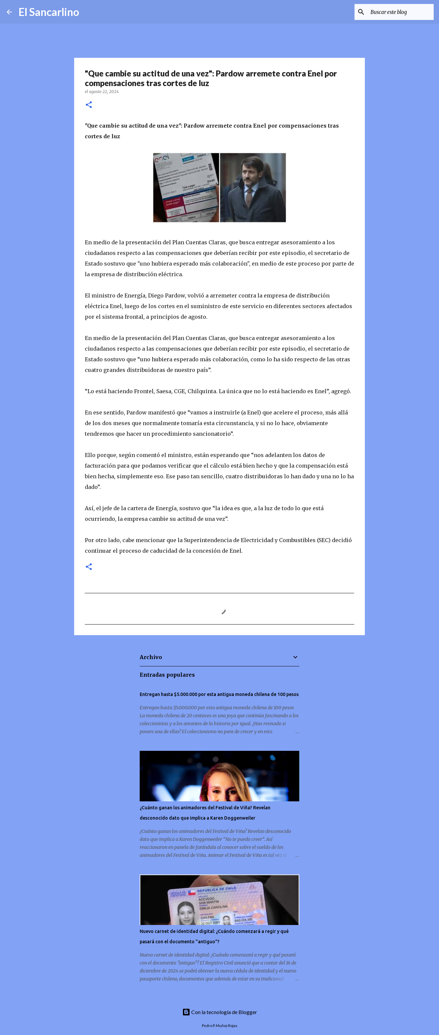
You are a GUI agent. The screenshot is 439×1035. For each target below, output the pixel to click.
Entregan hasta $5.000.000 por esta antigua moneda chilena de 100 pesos (219, 694)
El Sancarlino (49, 11)
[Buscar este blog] (399, 12)
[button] (89, 105)
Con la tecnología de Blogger (219, 1012)
